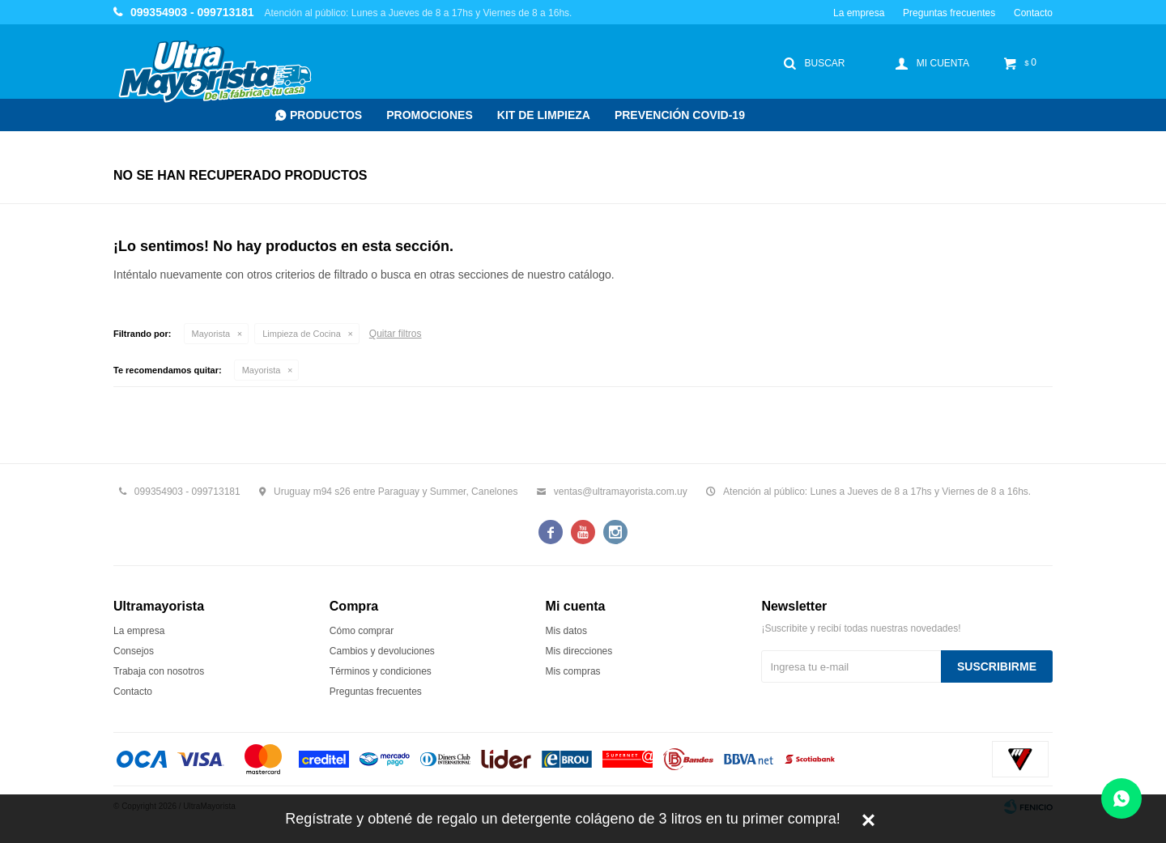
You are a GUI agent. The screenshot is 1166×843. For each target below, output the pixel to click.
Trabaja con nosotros (158, 671)
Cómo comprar (362, 631)
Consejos (133, 651)
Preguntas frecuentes (949, 13)
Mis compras (573, 671)
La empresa (858, 13)
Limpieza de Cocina (301, 333)
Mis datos (566, 631)
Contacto (1033, 13)
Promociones (429, 115)
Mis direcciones (579, 651)
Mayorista (211, 333)
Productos (326, 115)
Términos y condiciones (381, 671)
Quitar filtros (395, 333)
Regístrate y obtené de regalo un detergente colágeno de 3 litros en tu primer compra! (562, 819)
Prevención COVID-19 (680, 115)
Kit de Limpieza (543, 115)
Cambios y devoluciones (382, 651)
